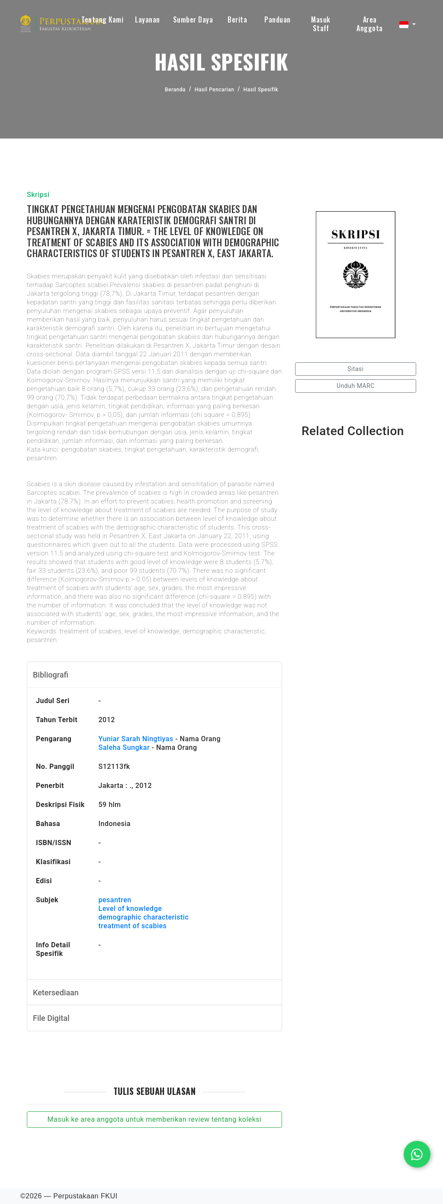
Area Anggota (369, 23)
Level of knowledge (130, 908)
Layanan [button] (147, 19)
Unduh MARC (356, 385)
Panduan (277, 19)
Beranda (175, 90)
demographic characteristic (143, 917)
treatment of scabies (132, 926)
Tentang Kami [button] (102, 19)
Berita (237, 19)
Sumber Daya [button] (193, 19)
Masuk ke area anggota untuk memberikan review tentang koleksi (154, 1119)
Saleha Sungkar (124, 747)
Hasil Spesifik (260, 90)
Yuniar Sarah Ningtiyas (135, 739)
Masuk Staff (321, 23)
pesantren (114, 900)
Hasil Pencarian (214, 90)
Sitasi (355, 368)
